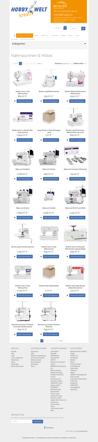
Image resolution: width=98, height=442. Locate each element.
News (33, 366)
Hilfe (12, 353)
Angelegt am (63, 63)
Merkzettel (14, 364)
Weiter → (40, 63)
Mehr (78, 35)
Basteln (64, 35)
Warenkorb (15, 360)
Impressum (35, 351)
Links (13, 356)
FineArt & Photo (75, 364)
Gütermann (54, 402)
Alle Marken (55, 351)
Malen (71, 35)
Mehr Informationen (24, 101)
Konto (13, 362)
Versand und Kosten (38, 358)
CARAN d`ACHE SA (57, 375)
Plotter (36, 35)
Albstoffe (54, 353)
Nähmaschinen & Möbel (24, 35)
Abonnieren (38, 421)
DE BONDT (54, 387)
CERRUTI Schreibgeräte (78, 375)
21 (79, 63)
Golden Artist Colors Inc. (59, 400)
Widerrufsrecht (36, 360)
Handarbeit (55, 35)
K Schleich (73, 381)
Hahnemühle (55, 404)
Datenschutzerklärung (38, 356)
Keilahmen (74, 383)
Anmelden (58, 28)
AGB (32, 353)
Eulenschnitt (55, 391)
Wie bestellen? (36, 362)
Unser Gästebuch (17, 358)
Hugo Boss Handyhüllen (78, 379)
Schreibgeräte (75, 366)
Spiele (72, 372)
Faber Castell (55, 394)
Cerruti (53, 377)
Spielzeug (73, 389)
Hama (53, 406)
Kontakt (13, 351)
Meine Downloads (17, 366)
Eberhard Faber (56, 389)
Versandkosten (82, 431)
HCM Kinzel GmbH (57, 408)
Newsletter (34, 364)
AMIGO (53, 360)
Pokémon (73, 370)
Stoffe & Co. (45, 35)
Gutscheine (74, 368)
